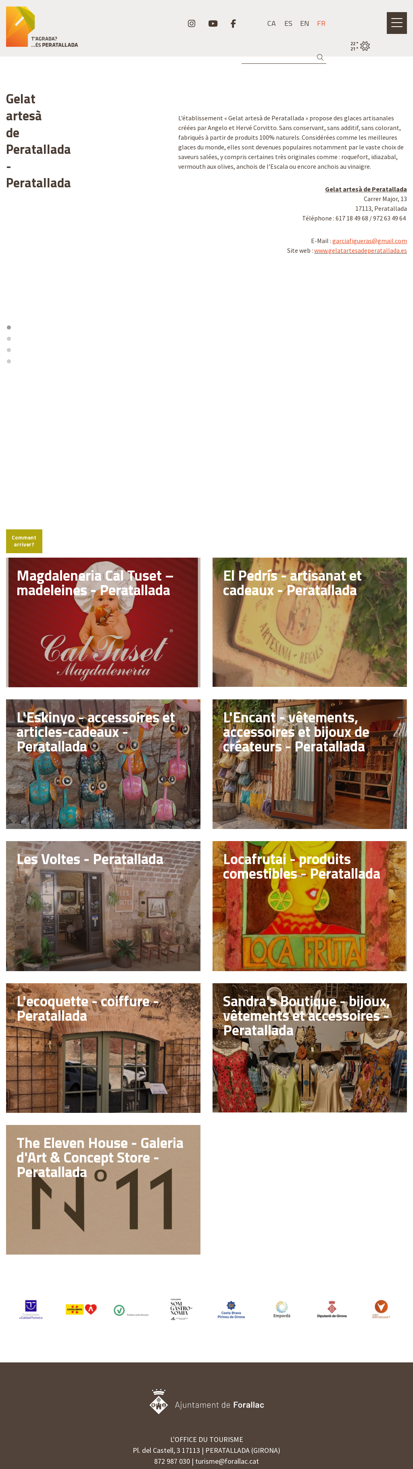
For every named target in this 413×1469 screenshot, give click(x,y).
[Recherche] (284, 58)
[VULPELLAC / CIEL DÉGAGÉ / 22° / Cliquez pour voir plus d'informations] (360, 46)
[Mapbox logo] (26, 414)
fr (321, 23)
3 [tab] (89, 260)
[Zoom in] (156, 286)
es (288, 23)
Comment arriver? (35, 436)
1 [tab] (77, 260)
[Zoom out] (156, 298)
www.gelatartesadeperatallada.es (360, 250)
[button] (321, 57)
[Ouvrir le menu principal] (397, 23)
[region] (86, 200)
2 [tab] (83, 260)
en (304, 23)
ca (271, 23)
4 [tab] (94, 260)
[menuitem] (191, 23)
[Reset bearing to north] (156, 309)
